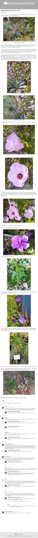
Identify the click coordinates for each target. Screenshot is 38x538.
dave (5, 479)
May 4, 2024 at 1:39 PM (10, 467)
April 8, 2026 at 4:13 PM (12, 504)
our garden (15, 403)
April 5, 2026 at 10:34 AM (16, 511)
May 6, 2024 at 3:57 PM (23, 450)
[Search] (36, 2)
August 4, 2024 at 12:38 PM (24, 485)
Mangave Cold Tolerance (27, 7)
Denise (6, 407)
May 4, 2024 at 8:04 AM (10, 407)
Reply (6, 430)
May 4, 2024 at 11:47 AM (16, 444)
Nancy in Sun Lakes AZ (8, 444)
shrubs (19, 403)
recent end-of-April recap (7, 14)
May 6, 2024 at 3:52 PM (23, 411)
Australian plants (10, 403)
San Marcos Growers (17, 56)
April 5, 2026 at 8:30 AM (23, 497)
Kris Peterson (7, 456)
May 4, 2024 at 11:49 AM (13, 456)
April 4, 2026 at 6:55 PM (10, 492)
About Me (7, 7)
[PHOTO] (34, 423)
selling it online (25, 57)
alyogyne (4, 403)
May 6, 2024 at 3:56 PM (23, 437)
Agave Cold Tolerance (15, 7)
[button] (36, 11)
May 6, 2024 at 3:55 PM (23, 421)
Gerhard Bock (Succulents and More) (14, 411)
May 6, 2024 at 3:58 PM (23, 461)
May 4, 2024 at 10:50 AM (12, 432)
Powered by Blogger (19, 534)
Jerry (5, 467)
